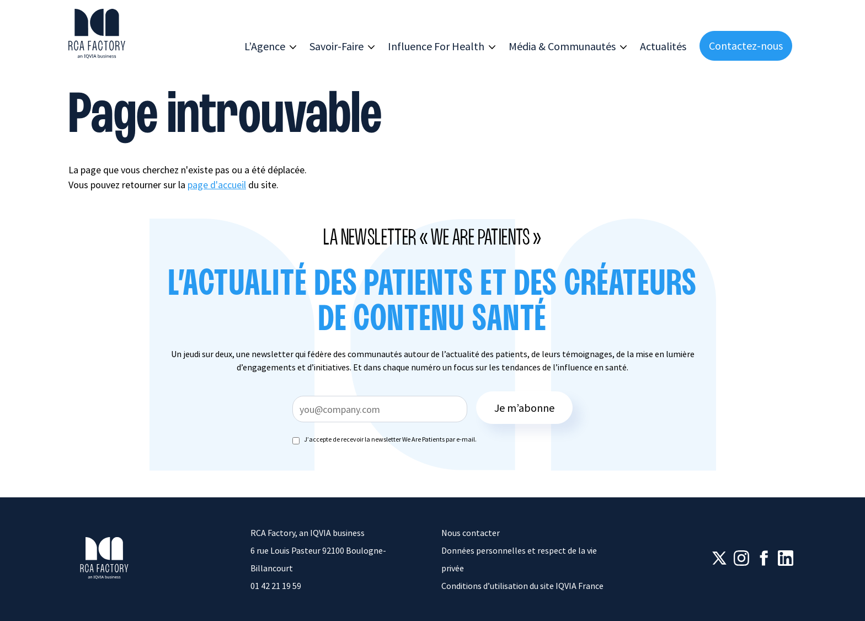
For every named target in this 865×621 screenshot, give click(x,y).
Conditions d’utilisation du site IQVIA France (522, 585)
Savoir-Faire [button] (336, 46)
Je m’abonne (524, 408)
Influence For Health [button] (436, 46)
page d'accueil (217, 184)
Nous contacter (470, 532)
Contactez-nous (746, 45)
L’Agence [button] (264, 46)
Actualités (663, 46)
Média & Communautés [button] (562, 46)
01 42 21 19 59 (275, 585)
